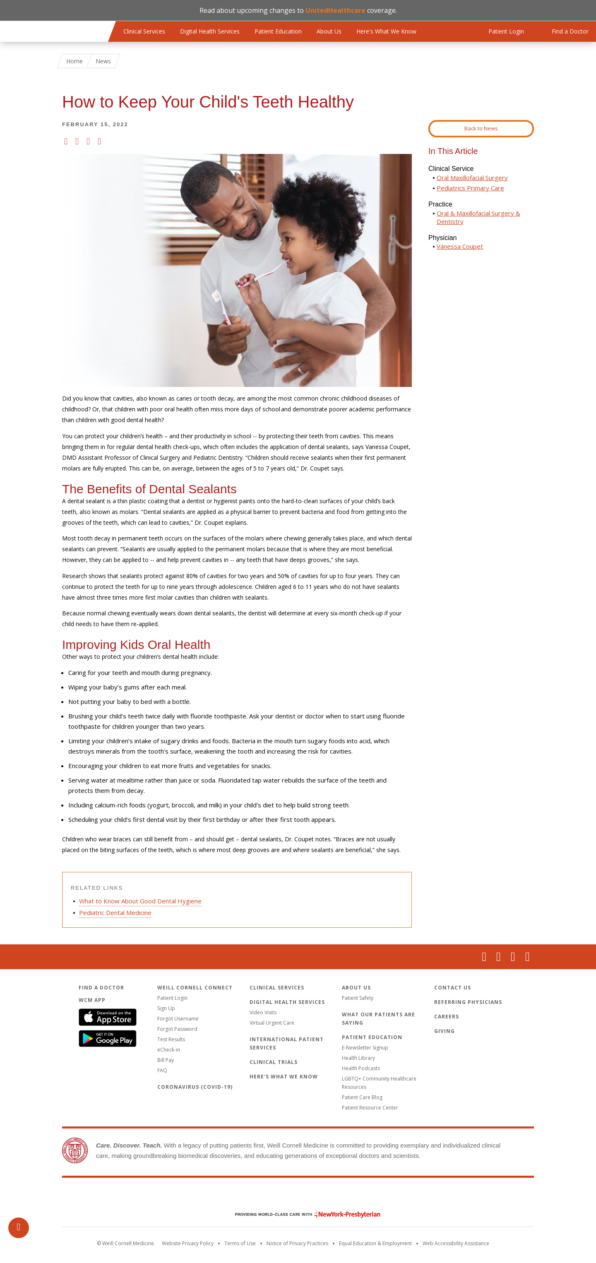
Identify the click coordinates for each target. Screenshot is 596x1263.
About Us (329, 31)
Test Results (171, 1039)
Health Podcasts (361, 1068)
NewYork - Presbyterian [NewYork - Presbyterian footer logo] (301, 1214)
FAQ (162, 1070)
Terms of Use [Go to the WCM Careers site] (240, 1243)
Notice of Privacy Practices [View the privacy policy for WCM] (297, 1243)
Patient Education (278, 31)
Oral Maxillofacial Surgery (472, 177)
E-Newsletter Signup (365, 1047)
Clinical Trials (274, 1062)
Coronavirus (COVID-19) (195, 1086)
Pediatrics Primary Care (470, 188)
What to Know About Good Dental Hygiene (140, 901)
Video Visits (263, 1012)
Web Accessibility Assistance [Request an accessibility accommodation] (456, 1243)
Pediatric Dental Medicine (115, 912)
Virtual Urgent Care (272, 1022)
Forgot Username (178, 1018)
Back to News (481, 128)
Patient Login (172, 997)
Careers (446, 1016)
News (103, 61)
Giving (444, 1031)
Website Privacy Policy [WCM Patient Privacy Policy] (188, 1243)
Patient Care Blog (362, 1097)
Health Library (358, 1057)
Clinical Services (144, 31)
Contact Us (452, 987)
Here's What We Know (386, 31)
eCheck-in (168, 1049)
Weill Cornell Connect (195, 987)
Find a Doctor (101, 987)
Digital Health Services (210, 31)
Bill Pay (165, 1060)
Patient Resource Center (370, 1107)
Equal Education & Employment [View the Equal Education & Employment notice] (375, 1243)
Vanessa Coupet (460, 246)
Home (74, 61)
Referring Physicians (468, 1002)
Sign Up (166, 1008)
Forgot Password (177, 1028)
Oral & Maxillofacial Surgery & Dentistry (478, 217)
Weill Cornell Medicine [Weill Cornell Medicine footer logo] (298, 1196)
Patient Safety (357, 997)
